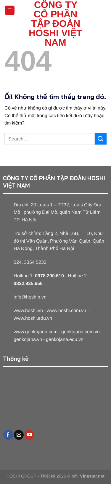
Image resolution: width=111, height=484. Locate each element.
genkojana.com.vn (80, 331)
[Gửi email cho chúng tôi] (19, 435)
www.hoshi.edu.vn (33, 318)
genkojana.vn (28, 339)
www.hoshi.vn (28, 310)
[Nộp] (101, 139)
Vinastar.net (92, 476)
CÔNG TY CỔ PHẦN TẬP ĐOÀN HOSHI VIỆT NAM (55, 23)
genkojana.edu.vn (64, 339)
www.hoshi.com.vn (66, 310)
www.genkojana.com (35, 331)
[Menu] (10, 10)
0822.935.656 (28, 283)
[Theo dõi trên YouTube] (29, 435)
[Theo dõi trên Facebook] (8, 435)
